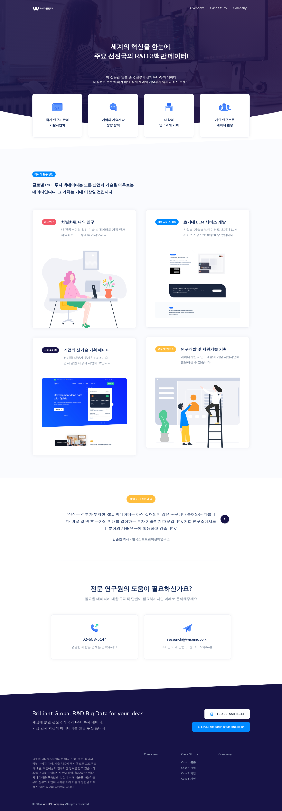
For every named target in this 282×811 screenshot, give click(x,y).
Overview (197, 8)
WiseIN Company (53, 804)
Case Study (189, 754)
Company (240, 8)
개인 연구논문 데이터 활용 (225, 122)
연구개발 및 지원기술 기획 (204, 349)
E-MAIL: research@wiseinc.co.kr (221, 727)
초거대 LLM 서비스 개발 (204, 222)
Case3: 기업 (188, 773)
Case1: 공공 (188, 762)
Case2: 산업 (188, 768)
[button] (225, 519)
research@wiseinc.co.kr (187, 639)
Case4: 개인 (188, 779)
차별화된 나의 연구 (77, 222)
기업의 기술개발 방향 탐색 (113, 122)
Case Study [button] (218, 8)
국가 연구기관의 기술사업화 (57, 122)
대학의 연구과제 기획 (169, 122)
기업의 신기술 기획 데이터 (87, 350)
